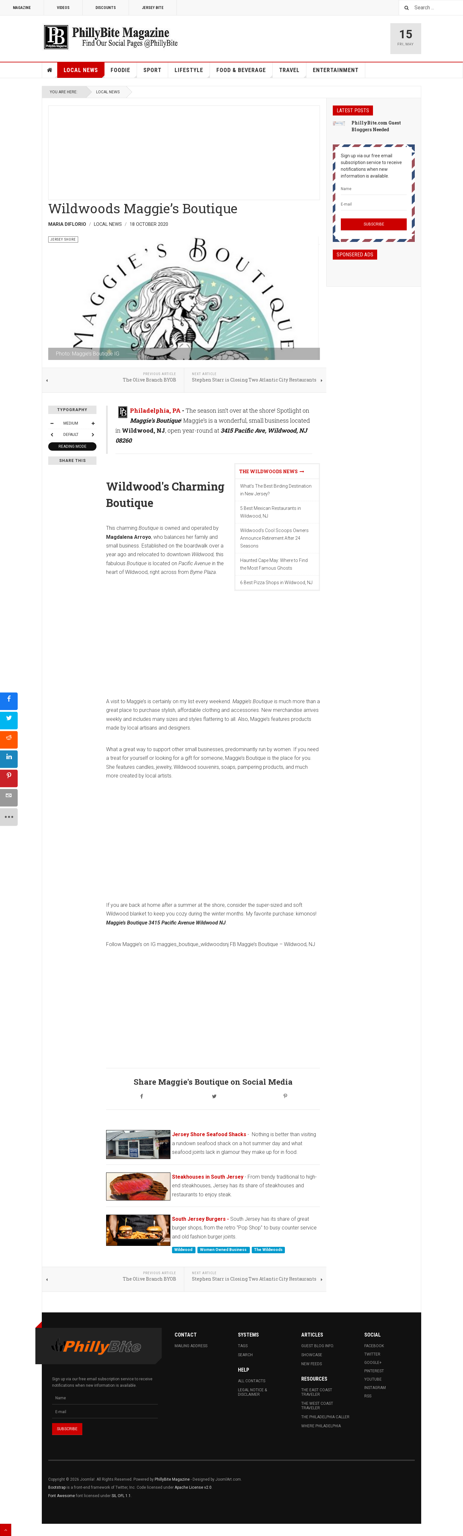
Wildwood (183, 1249)
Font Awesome (61, 1496)
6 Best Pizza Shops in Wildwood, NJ (276, 582)
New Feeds (311, 1364)
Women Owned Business (224, 1249)
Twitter (372, 1354)
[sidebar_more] (9, 817)
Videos (63, 7)
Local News (84, 72)
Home (50, 70)
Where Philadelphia (321, 1426)
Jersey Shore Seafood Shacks (209, 1134)
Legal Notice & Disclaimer (252, 1392)
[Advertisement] (184, 151)
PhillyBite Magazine (172, 1479)
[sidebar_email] (9, 797)
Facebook (374, 1346)
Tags (243, 1346)
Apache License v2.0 (193, 1487)
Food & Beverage (244, 72)
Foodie (124, 72)
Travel (292, 72)
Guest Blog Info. (317, 1346)
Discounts (105, 7)
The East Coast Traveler (316, 1392)
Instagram (375, 1387)
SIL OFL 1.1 (121, 1496)
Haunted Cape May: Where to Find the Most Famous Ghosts (274, 564)
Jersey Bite (153, 7)
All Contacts (251, 1381)
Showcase (311, 1355)
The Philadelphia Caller (325, 1417)
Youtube (373, 1379)
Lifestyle (192, 72)
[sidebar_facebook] (9, 701)
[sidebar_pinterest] (9, 778)
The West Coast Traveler (317, 1405)
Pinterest (374, 1371)
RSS (367, 1396)
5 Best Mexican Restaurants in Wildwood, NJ (270, 512)
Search (245, 1355)
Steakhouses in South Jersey (207, 1177)
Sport (152, 70)
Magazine (22, 7)
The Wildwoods (268, 1249)
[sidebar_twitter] (9, 720)
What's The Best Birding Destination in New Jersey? (276, 489)
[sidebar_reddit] (9, 740)
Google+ (373, 1362)
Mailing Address (191, 1346)
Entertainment (336, 70)
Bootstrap (57, 1487)
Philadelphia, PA (155, 410)
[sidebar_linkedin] (9, 759)
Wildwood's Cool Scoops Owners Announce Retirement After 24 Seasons (274, 538)
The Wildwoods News (271, 471)
